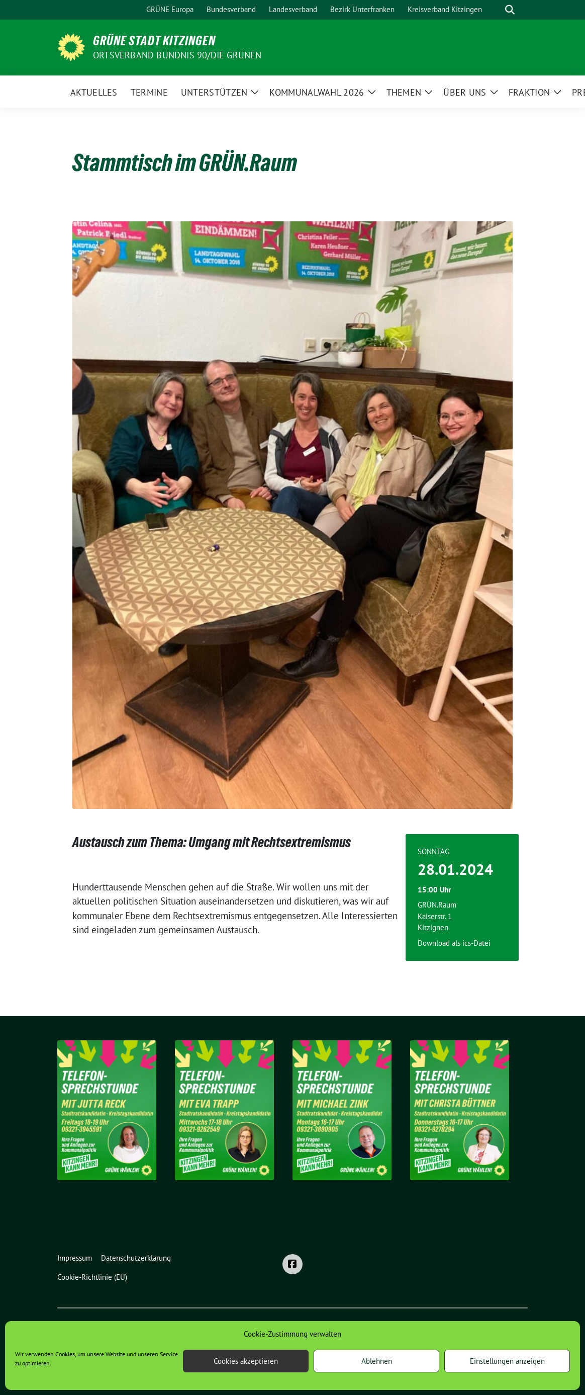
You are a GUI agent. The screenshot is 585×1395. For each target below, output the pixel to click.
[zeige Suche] (510, 10)
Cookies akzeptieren (246, 1361)
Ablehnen (376, 1361)
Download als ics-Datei (454, 943)
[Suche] (495, 10)
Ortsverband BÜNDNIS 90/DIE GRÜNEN (177, 55)
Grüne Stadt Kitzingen (154, 40)
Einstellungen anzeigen (507, 1361)
